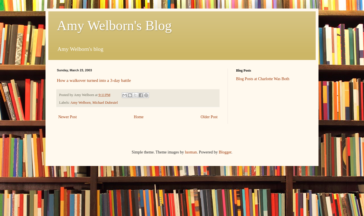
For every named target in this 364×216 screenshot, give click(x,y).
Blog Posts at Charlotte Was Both (262, 79)
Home (139, 117)
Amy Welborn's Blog (114, 25)
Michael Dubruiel (105, 103)
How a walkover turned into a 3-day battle (94, 80)
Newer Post (67, 117)
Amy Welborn (81, 103)
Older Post (209, 117)
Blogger (225, 152)
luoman (191, 152)
